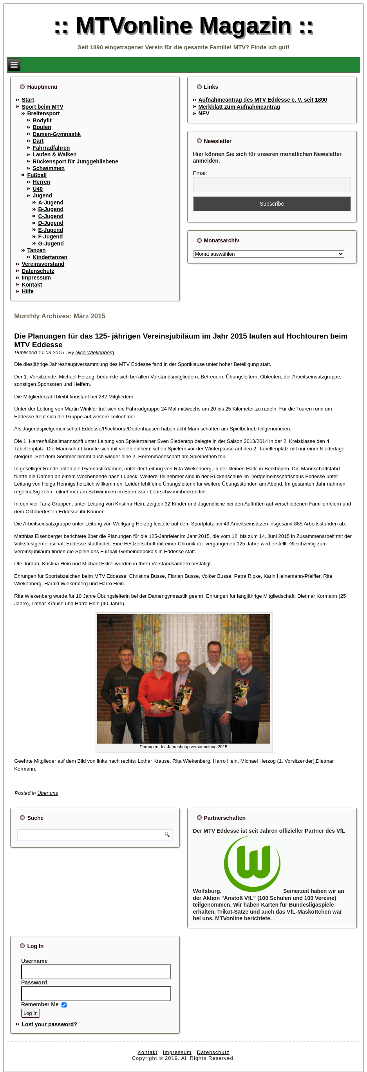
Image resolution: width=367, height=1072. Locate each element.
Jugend (42, 195)
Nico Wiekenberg (95, 352)
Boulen (42, 127)
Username (34, 961)
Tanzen (36, 250)
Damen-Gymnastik (57, 134)
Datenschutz (38, 271)
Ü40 (38, 189)
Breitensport (43, 113)
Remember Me (40, 1004)
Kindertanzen (50, 257)
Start (28, 100)
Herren (41, 182)
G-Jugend (50, 243)
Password (34, 982)
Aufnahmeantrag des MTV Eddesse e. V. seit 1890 (263, 100)
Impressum (36, 277)
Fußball (37, 175)
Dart (38, 141)
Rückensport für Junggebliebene (75, 161)
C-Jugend (50, 216)
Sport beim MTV (42, 107)
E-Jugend (50, 230)
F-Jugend (50, 236)
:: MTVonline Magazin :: (183, 25)
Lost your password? (49, 1024)
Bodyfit (42, 120)
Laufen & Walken (54, 154)
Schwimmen (49, 168)
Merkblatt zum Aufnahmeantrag (239, 107)
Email (200, 173)
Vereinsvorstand (43, 264)
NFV (204, 113)
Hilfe (27, 291)
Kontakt (32, 284)
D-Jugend (50, 223)
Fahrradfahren (51, 148)
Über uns (47, 793)
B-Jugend (50, 209)
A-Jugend (50, 202)
